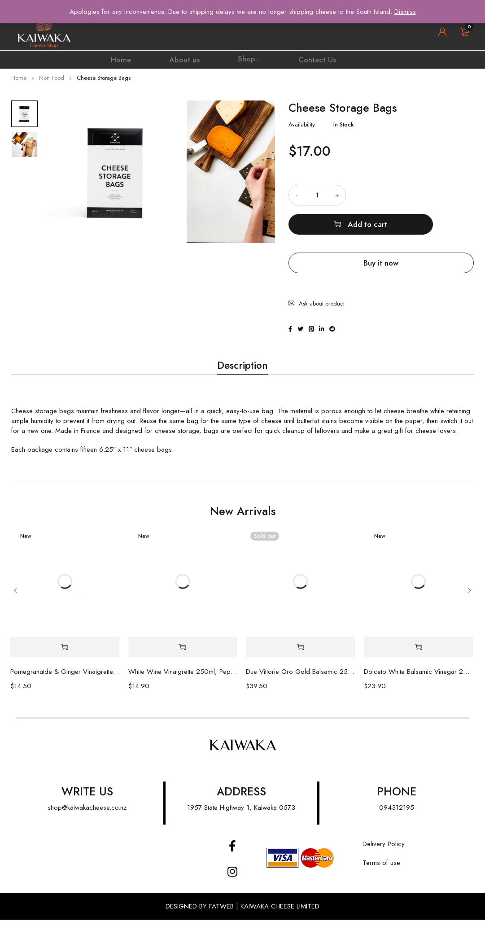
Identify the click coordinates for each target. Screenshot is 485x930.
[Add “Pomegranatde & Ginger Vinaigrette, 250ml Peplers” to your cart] (64, 657)
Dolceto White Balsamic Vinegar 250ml (418, 682)
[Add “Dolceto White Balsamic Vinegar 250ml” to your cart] (418, 657)
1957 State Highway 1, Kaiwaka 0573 (241, 818)
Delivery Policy (384, 854)
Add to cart (421, 195)
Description (243, 371)
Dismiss (405, 12)
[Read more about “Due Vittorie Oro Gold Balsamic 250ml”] (300, 657)
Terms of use (381, 873)
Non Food (51, 78)
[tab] (242, 371)
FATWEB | (224, 916)
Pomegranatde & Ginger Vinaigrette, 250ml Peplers (64, 682)
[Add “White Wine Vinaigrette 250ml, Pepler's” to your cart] (182, 657)
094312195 (396, 818)
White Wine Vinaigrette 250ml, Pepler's (182, 682)
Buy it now (380, 233)
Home (18, 78)
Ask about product (322, 266)
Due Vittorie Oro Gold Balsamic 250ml (300, 682)
